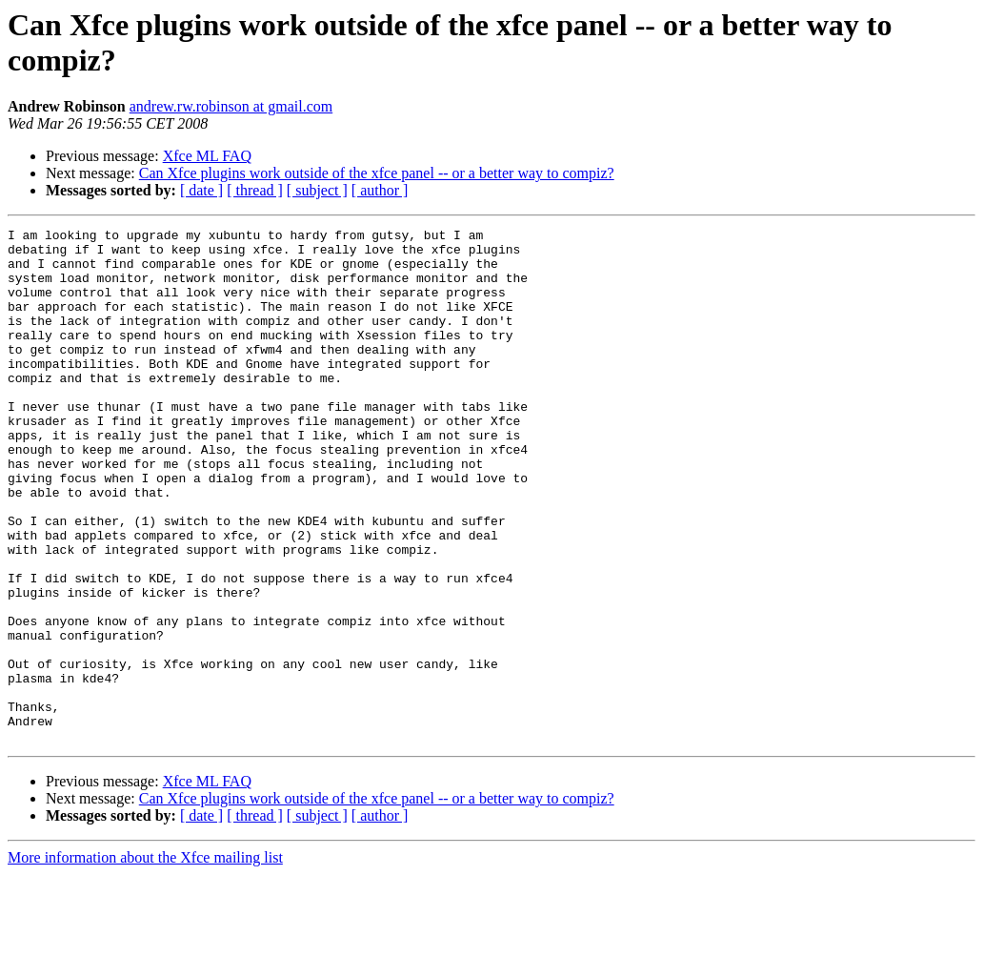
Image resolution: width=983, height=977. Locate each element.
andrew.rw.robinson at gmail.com (231, 106)
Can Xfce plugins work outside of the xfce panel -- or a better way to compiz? (376, 173)
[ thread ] (255, 190)
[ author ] (380, 190)
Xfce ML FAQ (207, 156)
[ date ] (201, 190)
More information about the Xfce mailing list (145, 960)
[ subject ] (317, 190)
